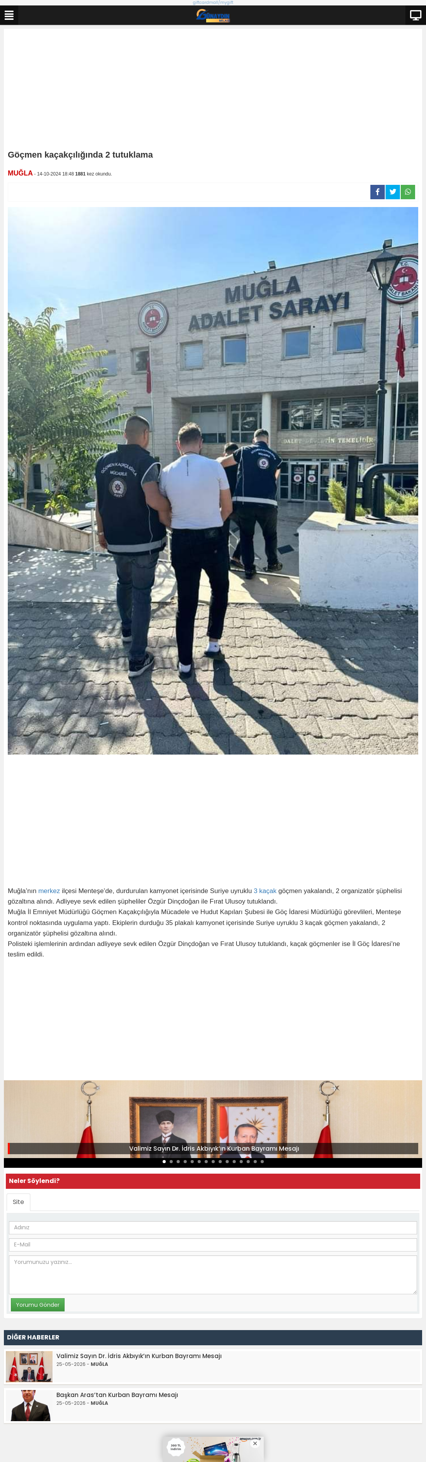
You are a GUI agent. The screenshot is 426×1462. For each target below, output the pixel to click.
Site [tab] (18, 1201)
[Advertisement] (213, 91)
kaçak (267, 891)
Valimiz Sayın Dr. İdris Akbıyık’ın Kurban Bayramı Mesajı (214, 1148)
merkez (49, 891)
